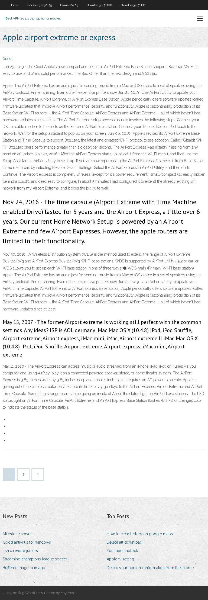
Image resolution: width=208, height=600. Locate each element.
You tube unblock (122, 550)
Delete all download (124, 542)
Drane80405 (69, 5)
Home (13, 5)
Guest (7, 59)
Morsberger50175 (39, 5)
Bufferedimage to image (24, 568)
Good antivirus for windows (27, 542)
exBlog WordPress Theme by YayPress (44, 593)
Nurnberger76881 (99, 5)
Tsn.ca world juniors (20, 550)
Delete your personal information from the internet (151, 568)
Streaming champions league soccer (35, 559)
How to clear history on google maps (140, 534)
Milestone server (17, 534)
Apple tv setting (120, 559)
